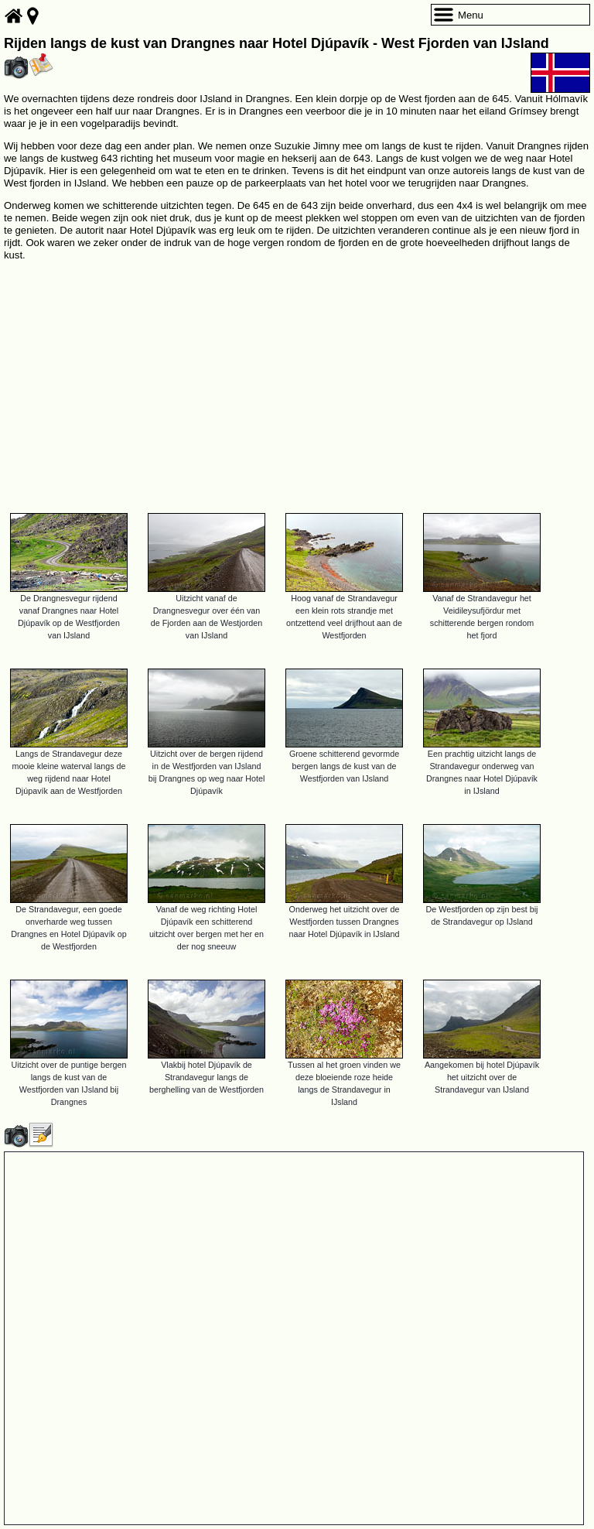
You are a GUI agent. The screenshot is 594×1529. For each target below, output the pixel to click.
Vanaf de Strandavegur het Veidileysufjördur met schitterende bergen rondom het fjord (482, 616)
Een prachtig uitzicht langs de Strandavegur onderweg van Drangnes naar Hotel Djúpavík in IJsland (482, 772)
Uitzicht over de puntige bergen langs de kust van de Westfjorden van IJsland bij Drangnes (69, 1083)
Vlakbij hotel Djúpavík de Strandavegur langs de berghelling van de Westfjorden (206, 1077)
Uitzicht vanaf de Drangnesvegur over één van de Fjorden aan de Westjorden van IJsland (206, 616)
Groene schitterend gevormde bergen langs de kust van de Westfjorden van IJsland (344, 766)
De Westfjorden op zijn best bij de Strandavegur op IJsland (482, 915)
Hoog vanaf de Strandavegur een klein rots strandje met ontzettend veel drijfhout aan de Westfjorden (344, 616)
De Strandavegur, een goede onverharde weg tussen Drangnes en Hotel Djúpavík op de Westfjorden (68, 928)
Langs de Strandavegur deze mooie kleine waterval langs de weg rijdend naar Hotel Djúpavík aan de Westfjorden (69, 772)
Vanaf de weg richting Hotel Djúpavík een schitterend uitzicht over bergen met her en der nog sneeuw (206, 928)
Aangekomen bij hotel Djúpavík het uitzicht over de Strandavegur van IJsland (482, 1077)
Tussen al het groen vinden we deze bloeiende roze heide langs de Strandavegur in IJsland (344, 1083)
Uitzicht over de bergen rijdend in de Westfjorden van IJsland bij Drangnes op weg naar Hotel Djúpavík (206, 772)
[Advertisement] (297, 380)
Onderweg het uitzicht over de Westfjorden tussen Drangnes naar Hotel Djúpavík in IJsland (344, 922)
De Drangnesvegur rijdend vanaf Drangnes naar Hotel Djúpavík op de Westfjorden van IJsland (69, 616)
